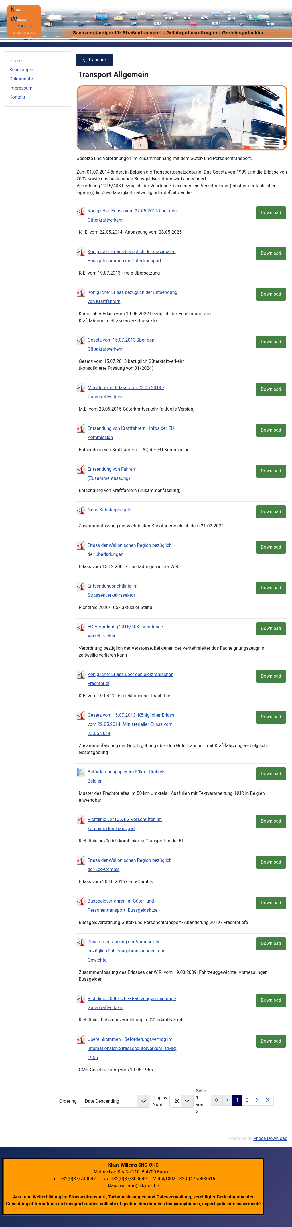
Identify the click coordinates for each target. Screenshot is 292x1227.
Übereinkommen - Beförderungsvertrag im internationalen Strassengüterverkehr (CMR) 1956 (132, 1048)
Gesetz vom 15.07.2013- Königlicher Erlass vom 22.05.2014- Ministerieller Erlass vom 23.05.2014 (131, 724)
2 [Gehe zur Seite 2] (247, 1100)
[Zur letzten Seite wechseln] (268, 1100)
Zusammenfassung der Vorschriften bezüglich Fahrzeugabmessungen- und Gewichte (127, 951)
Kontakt (17, 97)
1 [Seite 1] (237, 1100)
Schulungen (21, 69)
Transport (94, 59)
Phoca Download (270, 1138)
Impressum (21, 88)
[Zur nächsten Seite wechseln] (257, 1100)
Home (15, 60)
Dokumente (21, 79)
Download (271, 212)
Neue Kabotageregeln (109, 510)
